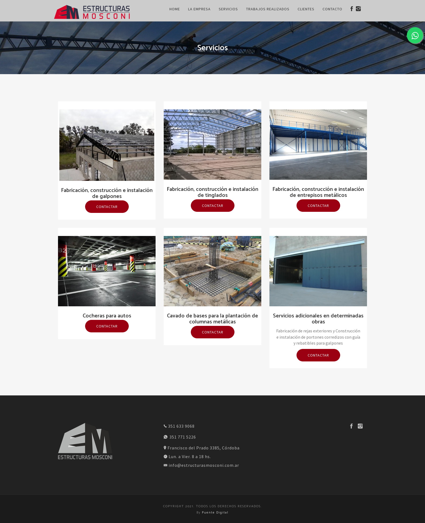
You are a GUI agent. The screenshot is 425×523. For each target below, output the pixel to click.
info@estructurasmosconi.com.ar (201, 465)
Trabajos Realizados (267, 9)
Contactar (107, 206)
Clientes (306, 9)
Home (174, 9)
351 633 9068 (179, 426)
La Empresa (199, 9)
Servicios (228, 9)
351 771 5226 (180, 437)
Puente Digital (215, 512)
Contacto (332, 9)
